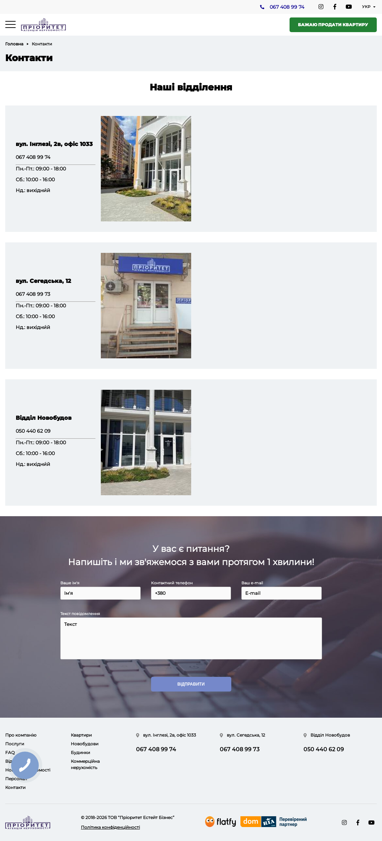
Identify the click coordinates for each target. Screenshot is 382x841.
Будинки (80, 752)
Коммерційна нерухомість (85, 764)
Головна (14, 43)
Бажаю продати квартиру (333, 24)
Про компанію (20, 735)
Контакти (15, 787)
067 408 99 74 (286, 7)
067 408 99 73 (33, 294)
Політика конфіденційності (110, 827)
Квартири (81, 735)
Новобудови (84, 743)
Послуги (14, 743)
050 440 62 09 (33, 431)
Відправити (190, 684)
